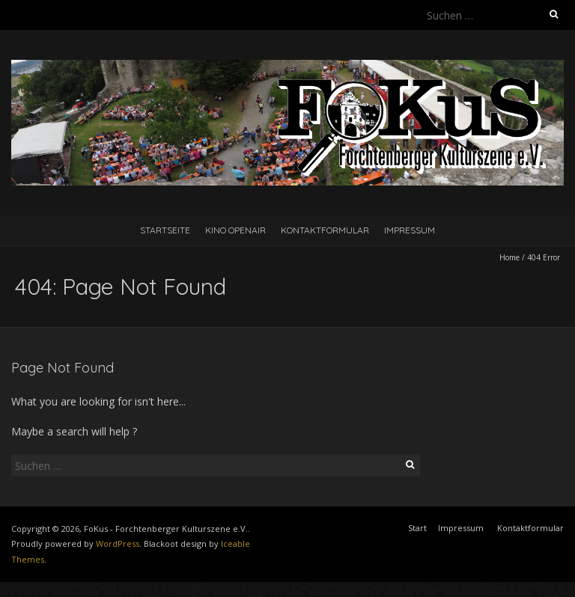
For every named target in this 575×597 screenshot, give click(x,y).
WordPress (117, 543)
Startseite (165, 230)
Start (417, 527)
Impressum (409, 230)
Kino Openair (235, 230)
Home (509, 257)
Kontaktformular (325, 230)
